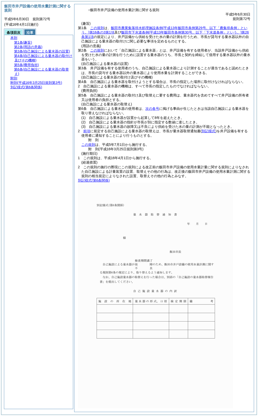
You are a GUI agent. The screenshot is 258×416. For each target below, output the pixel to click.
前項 (86, 131)
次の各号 (152, 109)
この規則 (97, 28)
